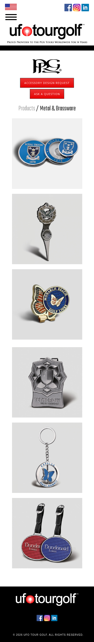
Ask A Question (47, 94)
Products (26, 109)
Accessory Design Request (47, 83)
